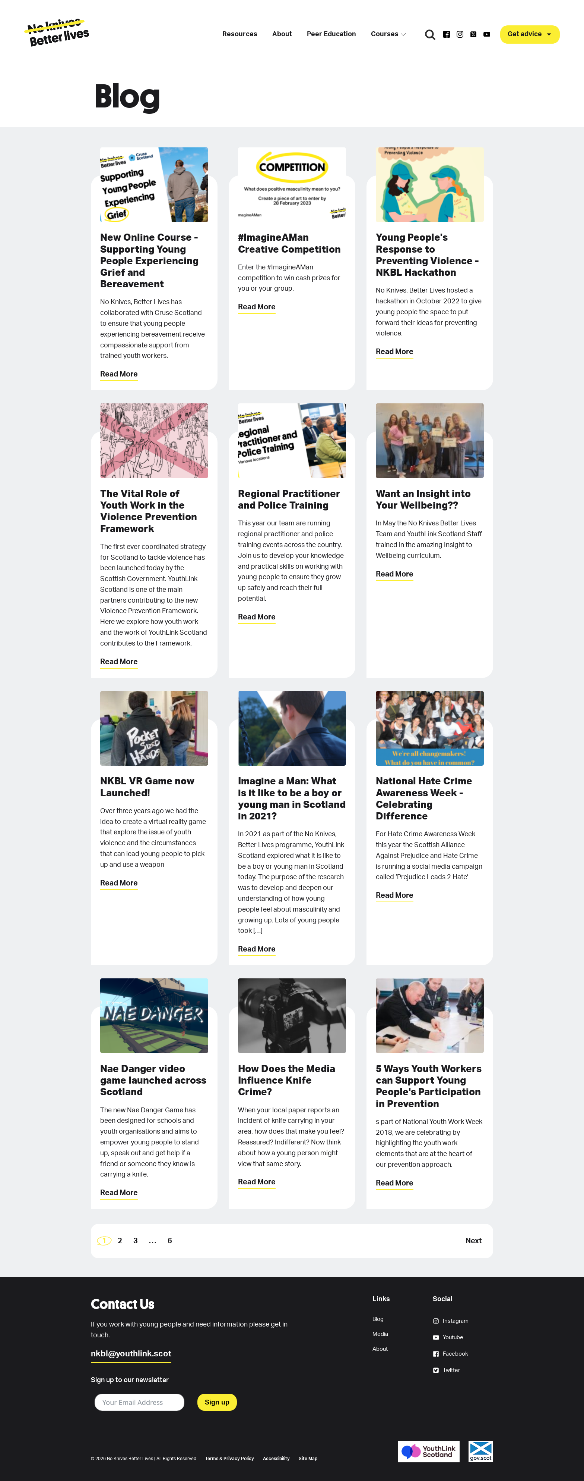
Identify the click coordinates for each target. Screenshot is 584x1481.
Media (380, 1334)
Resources (238, 34)
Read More (119, 374)
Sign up (217, 1402)
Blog (378, 1319)
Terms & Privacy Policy (229, 1458)
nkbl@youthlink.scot (131, 1354)
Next (474, 1241)
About (281, 34)
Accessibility (276, 1458)
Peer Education (330, 34)
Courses (387, 34)
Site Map (308, 1458)
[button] (530, 34)
